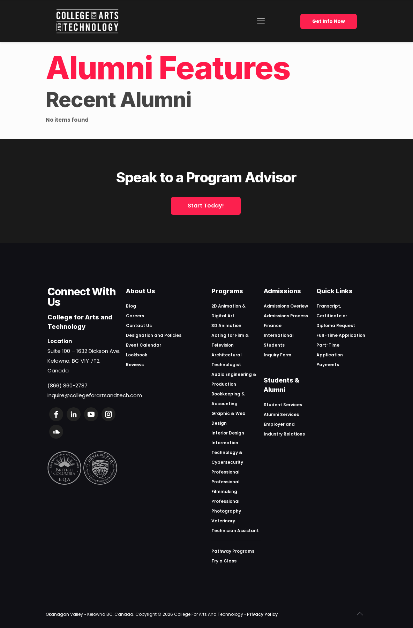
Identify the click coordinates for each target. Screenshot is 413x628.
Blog (131, 306)
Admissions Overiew (286, 306)
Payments (327, 365)
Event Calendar (143, 345)
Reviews (135, 365)
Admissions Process (286, 316)
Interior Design (227, 433)
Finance (272, 325)
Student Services (283, 405)
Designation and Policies (153, 335)
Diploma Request (335, 325)
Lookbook (136, 355)
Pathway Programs (232, 551)
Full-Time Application (340, 335)
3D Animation (226, 325)
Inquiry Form (277, 355)
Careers (135, 316)
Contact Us (139, 325)
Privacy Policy (262, 614)
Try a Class (223, 561)
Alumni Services (281, 414)
